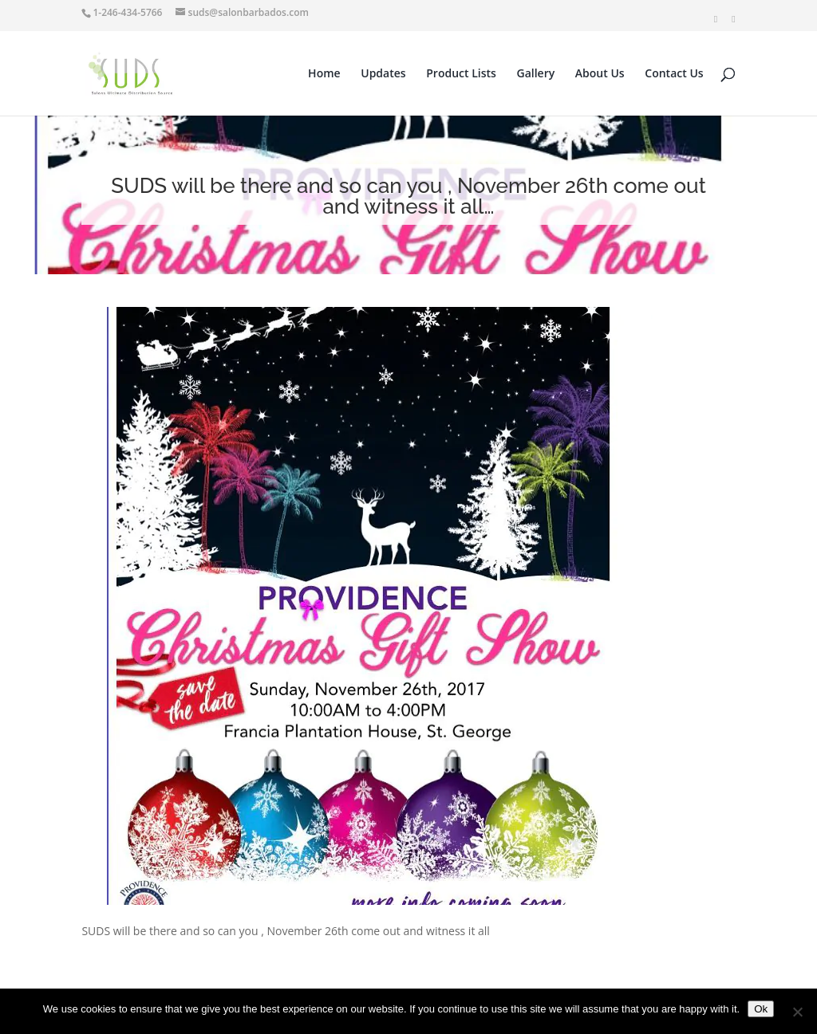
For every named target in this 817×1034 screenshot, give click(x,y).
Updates (383, 74)
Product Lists (461, 74)
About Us (600, 74)
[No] (797, 1012)
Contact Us (674, 74)
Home (324, 74)
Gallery (536, 74)
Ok (761, 1009)
